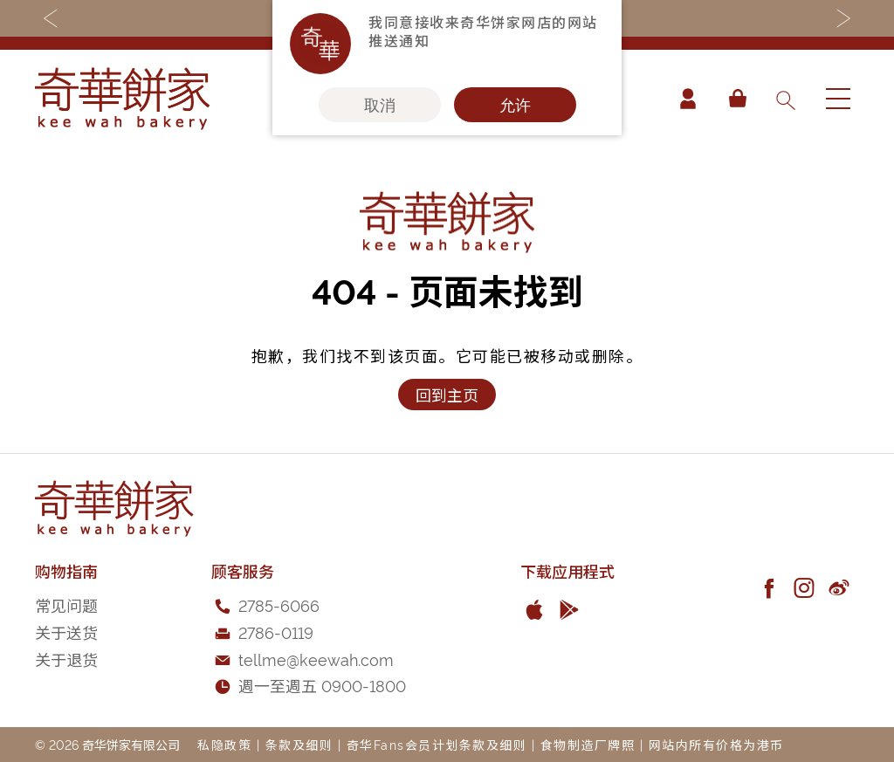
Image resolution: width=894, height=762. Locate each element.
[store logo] (122, 98)
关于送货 (66, 631)
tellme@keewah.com (316, 658)
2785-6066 (279, 604)
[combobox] (785, 98)
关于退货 (66, 658)
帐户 (688, 99)
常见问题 (66, 604)
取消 (379, 104)
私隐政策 (224, 744)
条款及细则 (299, 744)
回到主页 (447, 394)
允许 (515, 104)
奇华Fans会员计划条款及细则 (437, 744)
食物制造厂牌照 (588, 744)
